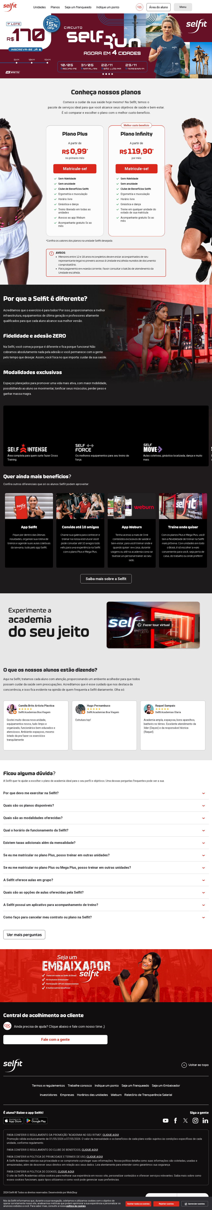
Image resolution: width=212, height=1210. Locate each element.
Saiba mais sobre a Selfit (106, 579)
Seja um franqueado (135, 1085)
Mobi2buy (72, 1192)
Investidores (48, 1095)
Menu (183, 7)
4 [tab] (112, 74)
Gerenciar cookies (195, 1204)
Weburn (116, 1095)
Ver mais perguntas (24, 934)
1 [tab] (103, 74)
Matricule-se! (75, 168)
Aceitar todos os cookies (138, 1204)
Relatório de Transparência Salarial (148, 1095)
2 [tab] (106, 74)
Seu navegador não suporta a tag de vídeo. (37, 422)
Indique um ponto (107, 1085)
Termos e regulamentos (48, 1085)
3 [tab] (109, 74)
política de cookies (76, 1206)
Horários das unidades (92, 1095)
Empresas (67, 1095)
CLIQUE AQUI (111, 1134)
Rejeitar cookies (166, 1204)
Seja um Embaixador (166, 1085)
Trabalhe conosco (80, 1085)
